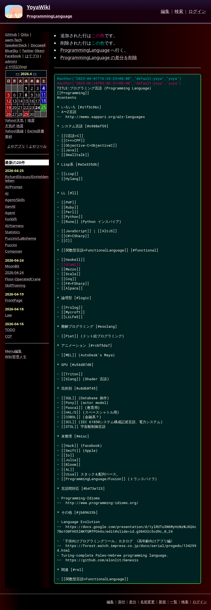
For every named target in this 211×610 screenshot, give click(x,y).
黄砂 (8, 136)
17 (37, 100)
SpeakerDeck (16, 45)
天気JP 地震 (14, 125)
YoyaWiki (38, 7)
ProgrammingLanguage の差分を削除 (98, 57)
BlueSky (11, 50)
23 (31, 107)
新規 (162, 601)
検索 (178, 11)
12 (8, 100)
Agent (10, 213)
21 (20, 107)
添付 (121, 601)
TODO (10, 330)
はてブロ (32, 55)
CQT (8, 336)
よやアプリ (16, 146)
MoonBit (12, 266)
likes (39, 50)
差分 (132, 601)
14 (20, 100)
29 (26, 114)
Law (8, 315)
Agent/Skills (15, 200)
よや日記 (12, 66)
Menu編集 (13, 351)
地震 (31, 120)
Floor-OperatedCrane (22, 279)
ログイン (197, 11)
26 (8, 114)
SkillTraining (15, 285)
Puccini (11, 245)
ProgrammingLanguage (49, 16)
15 (26, 100)
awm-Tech (13, 39)
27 (14, 114)
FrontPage (13, 300)
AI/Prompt (13, 187)
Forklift (11, 219)
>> (35, 73)
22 (26, 107)
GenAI (10, 206)
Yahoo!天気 (14, 120)
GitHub (11, 34)
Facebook (13, 55)
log (23, 66)
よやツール (38, 146)
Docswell (38, 45)
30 (31, 114)
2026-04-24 (14, 272)
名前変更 (147, 601)
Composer (13, 251)
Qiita (25, 34)
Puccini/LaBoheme (20, 238)
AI (7, 193)
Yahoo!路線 (14, 130)
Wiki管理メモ (15, 356)
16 (31, 100)
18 (43, 101)
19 (8, 107)
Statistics (12, 232)
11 (43, 95)
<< (18, 73)
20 (14, 107)
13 (14, 100)
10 (37, 94)
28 (20, 114)
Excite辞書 (35, 130)
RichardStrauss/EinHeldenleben (26, 179)
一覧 (173, 601)
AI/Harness (14, 226)
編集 (165, 11)
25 (43, 107)
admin (10, 61)
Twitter (28, 50)
